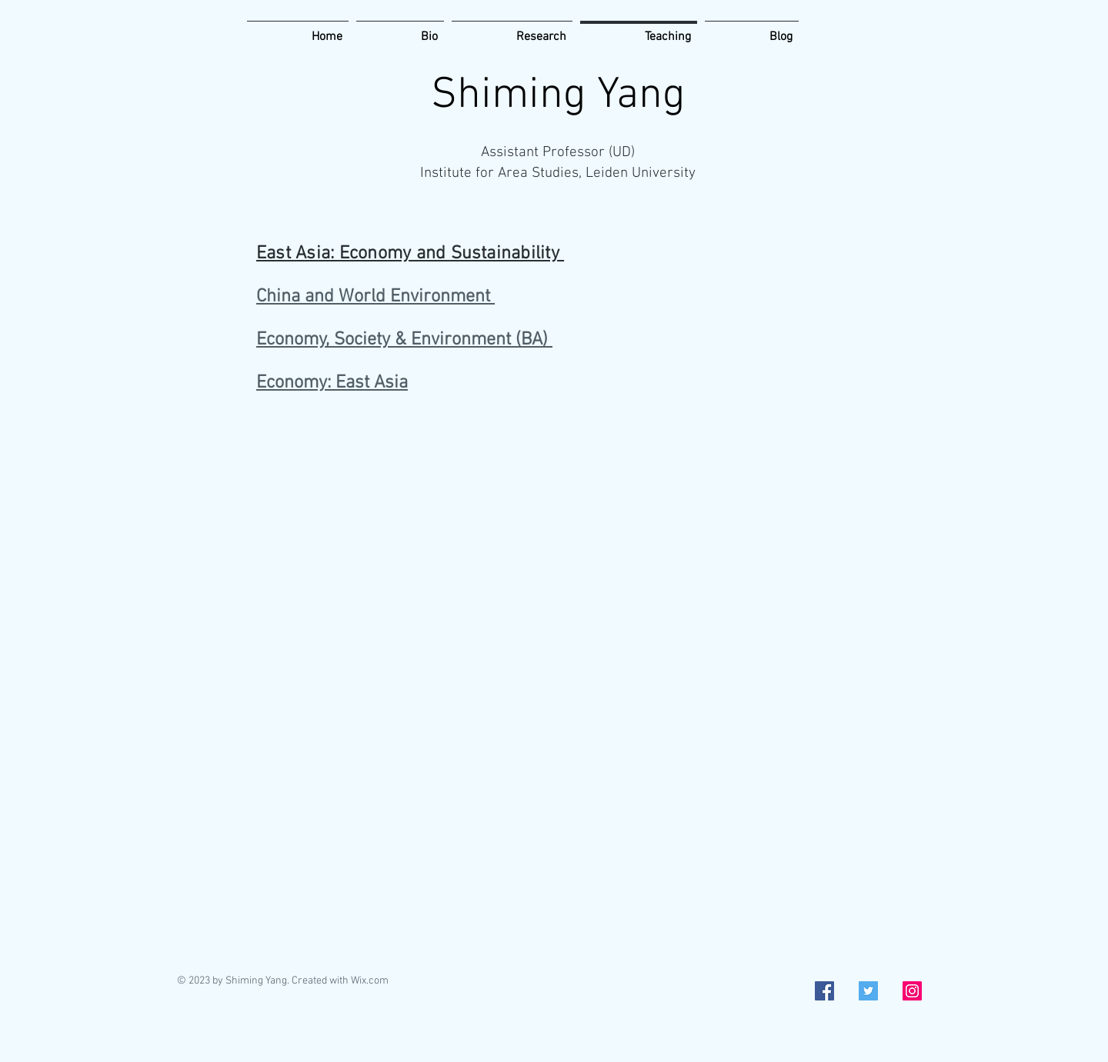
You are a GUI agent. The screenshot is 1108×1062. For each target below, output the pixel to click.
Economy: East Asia (332, 383)
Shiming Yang (558, 96)
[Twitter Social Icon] (868, 990)
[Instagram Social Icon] (912, 990)
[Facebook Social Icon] (824, 990)
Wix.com (370, 980)
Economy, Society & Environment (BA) (404, 340)
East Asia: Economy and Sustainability (410, 254)
